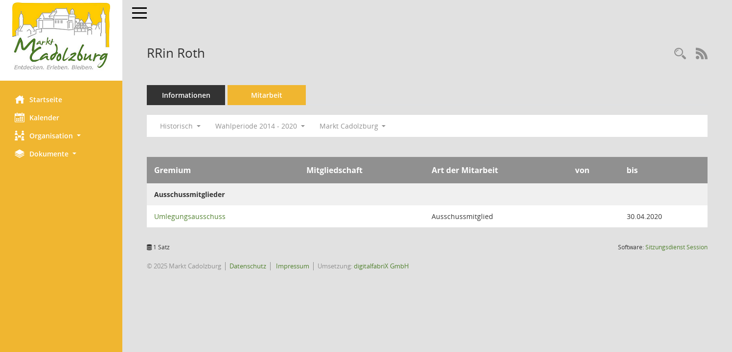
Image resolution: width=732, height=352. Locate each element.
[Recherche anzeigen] (680, 54)
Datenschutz (247, 266)
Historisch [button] (180, 126)
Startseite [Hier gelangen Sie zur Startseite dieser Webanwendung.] (38, 99)
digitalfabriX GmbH (381, 266)
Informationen (186, 95)
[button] (61, 136)
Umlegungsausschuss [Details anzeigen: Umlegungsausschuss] (190, 216)
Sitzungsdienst (676, 247)
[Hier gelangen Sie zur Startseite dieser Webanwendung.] (61, 36)
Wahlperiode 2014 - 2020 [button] (260, 126)
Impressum (291, 266)
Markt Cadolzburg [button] (353, 126)
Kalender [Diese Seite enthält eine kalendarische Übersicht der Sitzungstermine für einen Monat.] (37, 117)
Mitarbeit (266, 95)
